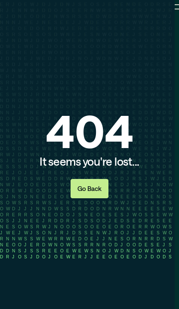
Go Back (89, 188)
